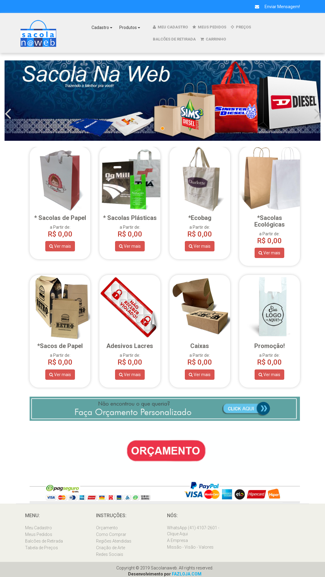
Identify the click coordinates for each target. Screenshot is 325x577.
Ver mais (60, 246)
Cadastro (102, 27)
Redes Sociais (109, 554)
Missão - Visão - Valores (190, 547)
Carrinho (213, 39)
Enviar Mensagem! (275, 6)
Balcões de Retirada (174, 39)
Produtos (129, 27)
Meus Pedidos (209, 27)
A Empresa (177, 540)
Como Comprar (111, 534)
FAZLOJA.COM (186, 574)
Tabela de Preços (41, 547)
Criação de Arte (110, 547)
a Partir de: (269, 225)
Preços (241, 27)
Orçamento (107, 527)
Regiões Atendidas (113, 541)
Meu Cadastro (170, 27)
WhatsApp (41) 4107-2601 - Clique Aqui (193, 530)
